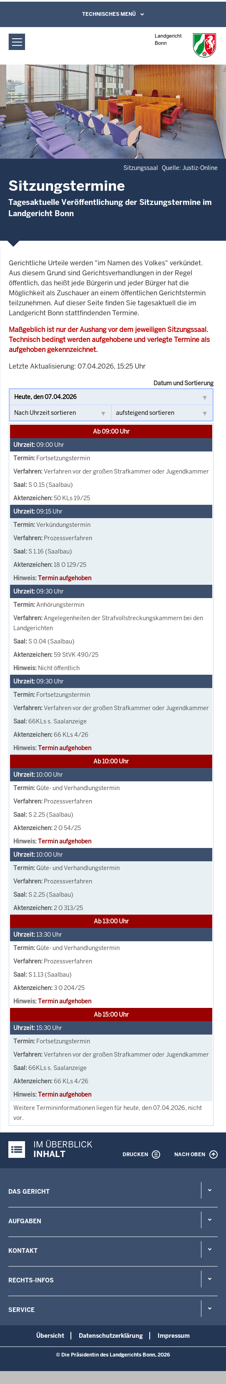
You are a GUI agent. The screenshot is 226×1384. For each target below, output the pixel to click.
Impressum (174, 1335)
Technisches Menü (109, 14)
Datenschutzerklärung (111, 1335)
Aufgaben (24, 1221)
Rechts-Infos (31, 1280)
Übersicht (50, 1335)
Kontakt (23, 1250)
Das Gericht (29, 1191)
